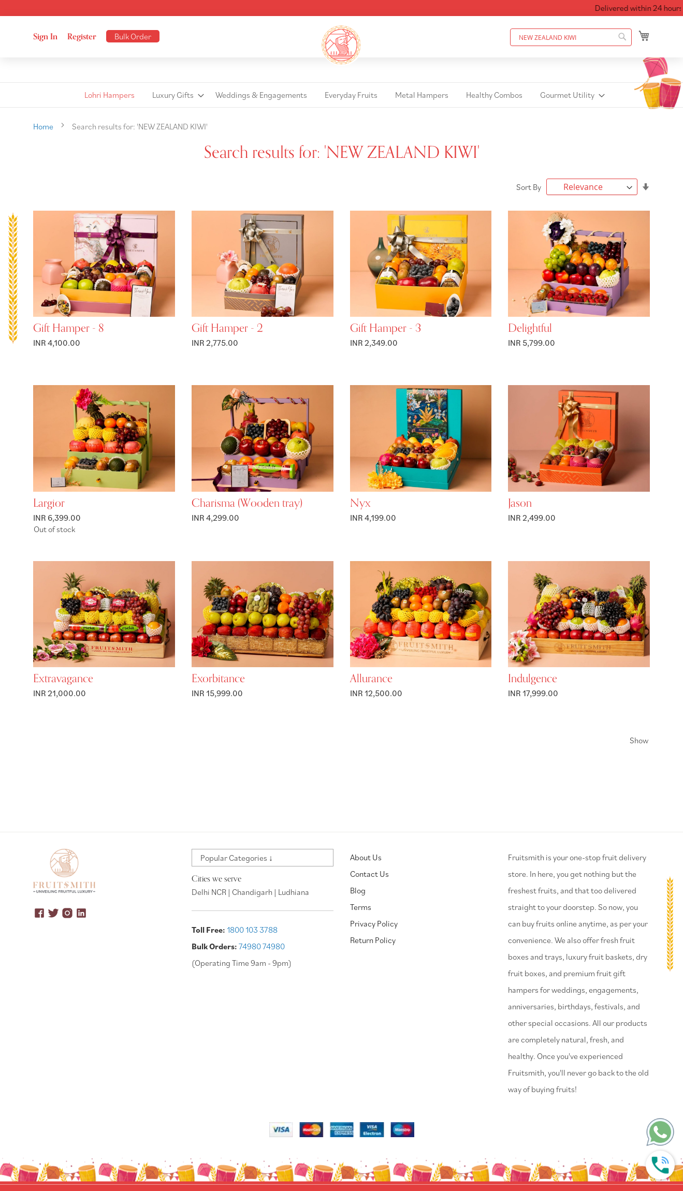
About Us (366, 857)
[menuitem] (109, 95)
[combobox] (571, 37)
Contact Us (369, 874)
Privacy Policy (374, 923)
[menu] (341, 95)
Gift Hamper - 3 (385, 328)
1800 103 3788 (252, 929)
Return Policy (373, 940)
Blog (358, 890)
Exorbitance (218, 678)
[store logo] (341, 45)
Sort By (528, 187)
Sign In (45, 36)
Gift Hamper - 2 (227, 328)
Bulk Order (132, 36)
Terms (360, 907)
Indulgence (532, 678)
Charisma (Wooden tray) (247, 503)
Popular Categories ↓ (236, 857)
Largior (49, 503)
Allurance (371, 678)
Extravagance (63, 678)
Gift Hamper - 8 (68, 328)
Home (44, 126)
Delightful (530, 328)
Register (81, 36)
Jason (520, 503)
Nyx (360, 503)
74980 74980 (262, 946)
